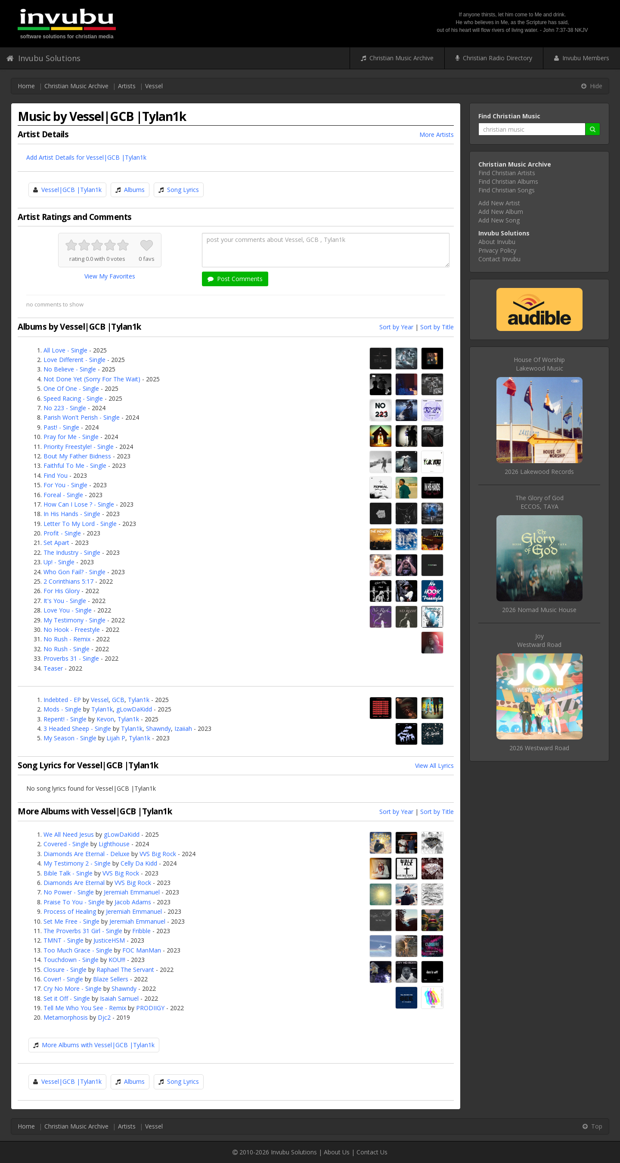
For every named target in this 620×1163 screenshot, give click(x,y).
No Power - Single (68, 892)
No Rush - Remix (66, 639)
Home (26, 86)
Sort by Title (437, 327)
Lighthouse (114, 844)
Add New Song (499, 220)
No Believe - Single (69, 369)
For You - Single (65, 485)
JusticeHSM (109, 940)
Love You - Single (67, 610)
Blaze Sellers (110, 979)
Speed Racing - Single (73, 398)
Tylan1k (138, 700)
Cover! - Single (63, 979)
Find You (55, 475)
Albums (134, 190)
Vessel (154, 86)
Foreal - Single (63, 495)
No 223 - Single (64, 408)
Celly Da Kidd (139, 863)
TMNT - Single (63, 940)
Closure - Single (65, 969)
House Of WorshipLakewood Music (539, 364)
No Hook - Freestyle (71, 629)
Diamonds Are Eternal (74, 882)
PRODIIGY (150, 1008)
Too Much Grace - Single (77, 950)
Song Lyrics (183, 190)
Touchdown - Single (71, 960)
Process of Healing (69, 911)
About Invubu (496, 242)
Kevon (105, 719)
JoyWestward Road (539, 640)
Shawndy (158, 728)
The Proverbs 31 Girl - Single (82, 931)
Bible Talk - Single (68, 873)
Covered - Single (66, 844)
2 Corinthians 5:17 (68, 581)
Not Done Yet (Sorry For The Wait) (91, 379)
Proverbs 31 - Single (71, 658)
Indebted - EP (62, 700)
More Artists (436, 134)
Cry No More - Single (72, 988)
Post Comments (235, 279)
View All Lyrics (434, 765)
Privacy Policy (497, 250)
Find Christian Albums (508, 181)
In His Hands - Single (71, 514)
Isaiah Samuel (119, 998)
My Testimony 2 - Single (77, 863)
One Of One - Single (71, 388)
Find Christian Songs (506, 190)
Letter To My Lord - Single (80, 524)
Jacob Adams (133, 902)
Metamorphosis (65, 1017)
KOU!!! (116, 960)
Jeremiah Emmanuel (132, 892)
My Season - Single (69, 738)
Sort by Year (396, 327)
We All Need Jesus (68, 834)
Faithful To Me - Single (74, 465)
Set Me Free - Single (71, 921)
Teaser (53, 668)
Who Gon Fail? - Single (74, 572)
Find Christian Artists (506, 173)
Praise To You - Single (74, 902)
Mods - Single (62, 709)
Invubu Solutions (43, 58)
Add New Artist (499, 203)
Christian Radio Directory (494, 58)
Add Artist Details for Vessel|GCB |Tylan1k (86, 157)
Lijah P (115, 738)
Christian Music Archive (397, 58)
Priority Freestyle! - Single (78, 446)
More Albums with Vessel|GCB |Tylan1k (98, 1045)
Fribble (141, 931)
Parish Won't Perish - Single (81, 417)
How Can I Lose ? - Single (78, 504)
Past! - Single (61, 427)
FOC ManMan (141, 950)
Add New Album (500, 211)
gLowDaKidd (134, 709)
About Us (337, 1152)
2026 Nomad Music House (539, 610)
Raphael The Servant (125, 969)
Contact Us (372, 1152)
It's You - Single (64, 601)
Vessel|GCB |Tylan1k (71, 190)
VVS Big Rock (158, 854)
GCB (118, 700)
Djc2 (104, 1017)
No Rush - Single (66, 649)
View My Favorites (109, 276)
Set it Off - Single (66, 998)
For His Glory (61, 591)
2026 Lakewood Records (539, 471)
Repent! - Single (65, 719)
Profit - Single (62, 533)
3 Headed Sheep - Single (77, 728)
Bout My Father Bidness (77, 456)
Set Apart (56, 542)
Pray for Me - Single (71, 437)
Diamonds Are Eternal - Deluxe (86, 854)
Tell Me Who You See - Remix (84, 1008)
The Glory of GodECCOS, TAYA (539, 502)
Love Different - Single (74, 360)
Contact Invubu (499, 259)
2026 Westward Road (539, 748)
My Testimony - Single (74, 620)
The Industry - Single (71, 552)
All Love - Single (65, 350)
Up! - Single (58, 562)
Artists (127, 86)
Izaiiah (183, 728)
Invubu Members (581, 58)
